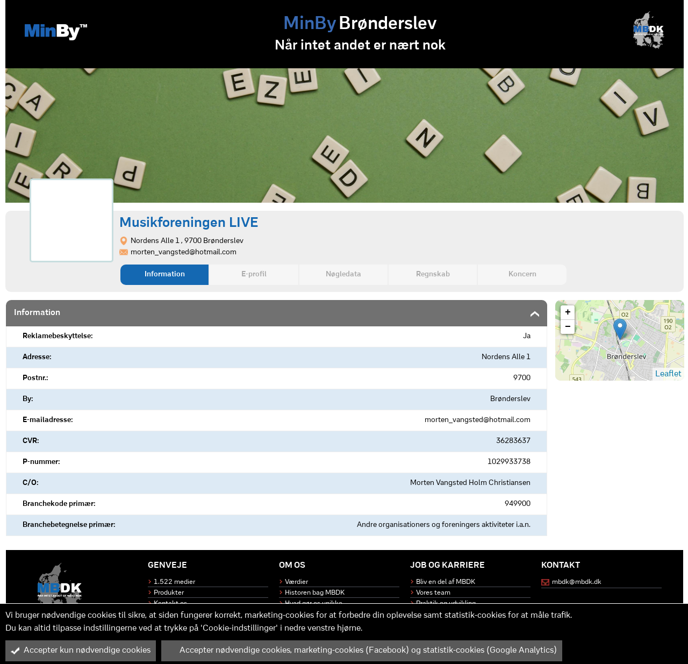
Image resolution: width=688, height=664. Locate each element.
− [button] (568, 326)
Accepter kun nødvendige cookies (80, 650)
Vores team (433, 592)
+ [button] (568, 312)
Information (165, 274)
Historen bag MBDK (315, 592)
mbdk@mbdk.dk (576, 582)
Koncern (522, 274)
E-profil (254, 274)
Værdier (296, 582)
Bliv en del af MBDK (445, 582)
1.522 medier (174, 582)
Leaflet (668, 374)
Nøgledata (343, 274)
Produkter (169, 592)
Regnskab (433, 274)
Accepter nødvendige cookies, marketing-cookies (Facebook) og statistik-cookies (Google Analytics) (362, 650)
